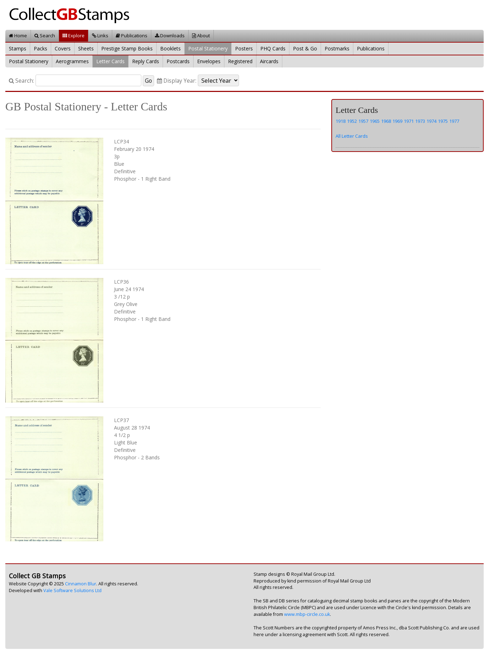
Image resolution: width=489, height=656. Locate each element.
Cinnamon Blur (80, 584)
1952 (352, 121)
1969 (397, 121)
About (201, 35)
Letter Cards (110, 61)
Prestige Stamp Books (127, 48)
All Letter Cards (352, 136)
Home (18, 35)
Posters (244, 48)
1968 (386, 121)
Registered (240, 61)
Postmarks (337, 48)
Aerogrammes (72, 61)
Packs (40, 48)
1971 (409, 121)
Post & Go (305, 48)
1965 (375, 121)
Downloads (170, 35)
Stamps (17, 48)
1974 (431, 121)
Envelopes (209, 61)
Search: (21, 80)
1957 (363, 121)
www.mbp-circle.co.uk (307, 614)
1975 (443, 121)
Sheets (86, 48)
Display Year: (176, 80)
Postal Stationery (208, 48)
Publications (131, 35)
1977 (454, 121)
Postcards (178, 61)
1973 (420, 121)
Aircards (269, 61)
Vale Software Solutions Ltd (72, 590)
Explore (74, 35)
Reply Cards (145, 61)
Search (44, 35)
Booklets (170, 48)
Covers (63, 48)
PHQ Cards (273, 48)
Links (100, 35)
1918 (341, 121)
